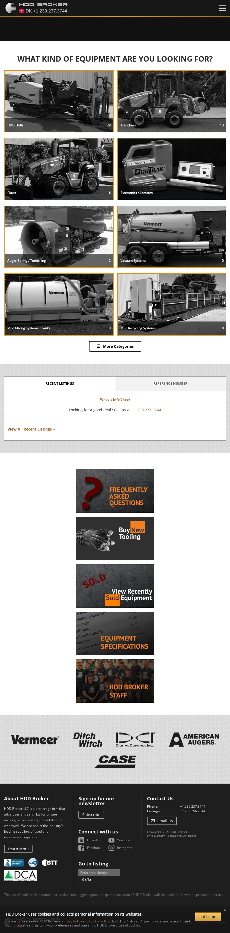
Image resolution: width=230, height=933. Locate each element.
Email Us (165, 820)
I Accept (208, 916)
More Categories (118, 346)
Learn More (18, 848)
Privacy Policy (156, 836)
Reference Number (170, 383)
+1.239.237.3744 (146, 409)
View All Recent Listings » (31, 429)
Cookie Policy (99, 921)
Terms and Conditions (182, 836)
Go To (86, 879)
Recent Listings (60, 383)
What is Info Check (115, 399)
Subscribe (91, 814)
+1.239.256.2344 (192, 811)
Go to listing (93, 863)
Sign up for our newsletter (96, 801)
